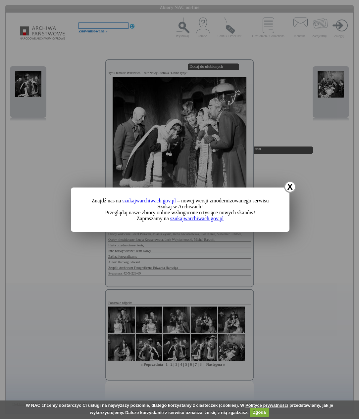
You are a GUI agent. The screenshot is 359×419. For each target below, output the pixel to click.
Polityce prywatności (266, 405)
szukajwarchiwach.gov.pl (149, 200)
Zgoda (259, 412)
